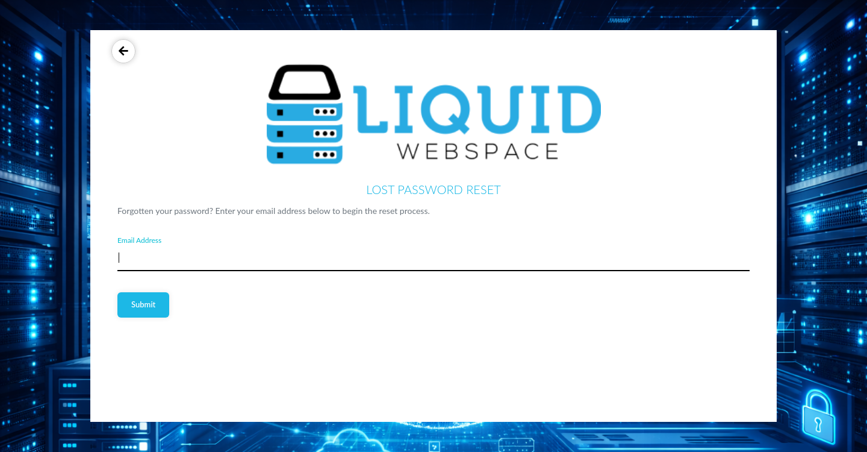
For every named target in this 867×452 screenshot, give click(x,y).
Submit (143, 304)
